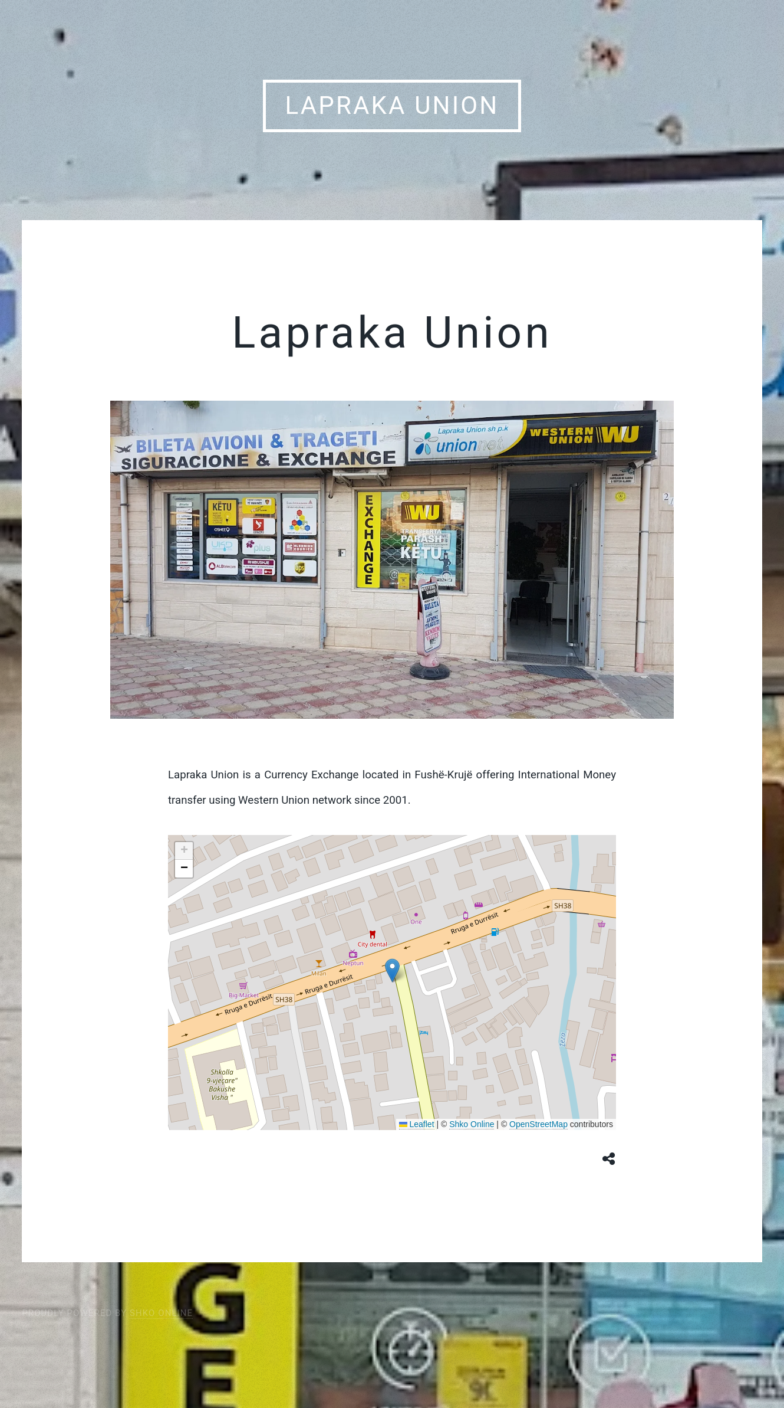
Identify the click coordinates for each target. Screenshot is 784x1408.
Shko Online (471, 1124)
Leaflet (416, 1124)
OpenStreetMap (538, 1124)
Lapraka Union (392, 105)
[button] (392, 970)
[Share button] (609, 1157)
